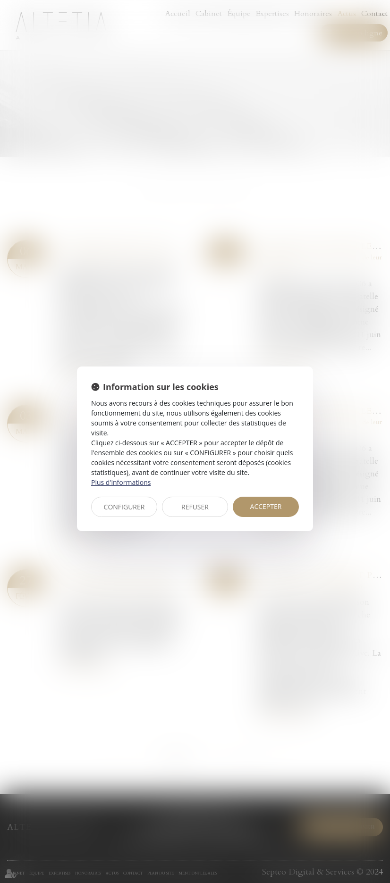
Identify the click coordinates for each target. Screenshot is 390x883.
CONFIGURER (124, 506)
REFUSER (195, 506)
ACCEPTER (266, 506)
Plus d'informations (121, 482)
